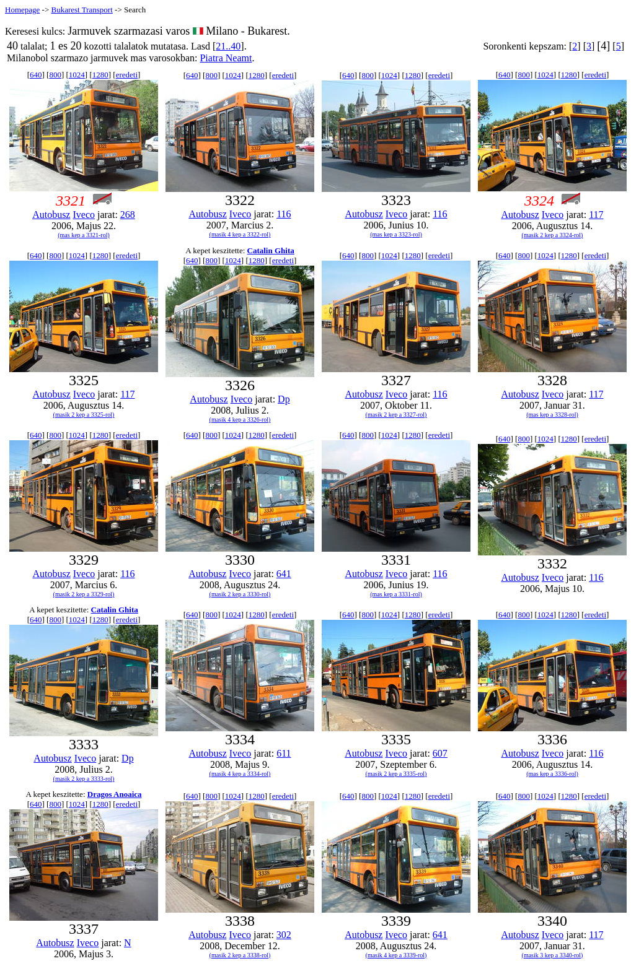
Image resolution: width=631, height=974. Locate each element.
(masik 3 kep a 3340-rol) (552, 955)
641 (283, 573)
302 (283, 934)
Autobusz (51, 214)
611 (283, 753)
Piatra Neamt (226, 58)
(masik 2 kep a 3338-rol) (240, 955)
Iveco (84, 214)
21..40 (228, 46)
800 (55, 74)
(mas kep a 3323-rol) (396, 234)
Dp (284, 399)
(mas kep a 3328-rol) (552, 414)
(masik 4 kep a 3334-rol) (240, 773)
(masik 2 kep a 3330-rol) (240, 594)
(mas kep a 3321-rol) (84, 235)
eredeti (127, 74)
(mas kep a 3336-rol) (552, 773)
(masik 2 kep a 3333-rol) (84, 778)
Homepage (22, 9)
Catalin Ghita (270, 250)
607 (440, 753)
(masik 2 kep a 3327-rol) (396, 414)
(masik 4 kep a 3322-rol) (240, 234)
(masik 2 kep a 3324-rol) (552, 235)
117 (596, 214)
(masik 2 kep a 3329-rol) (84, 594)
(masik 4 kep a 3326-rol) (240, 419)
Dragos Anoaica (114, 794)
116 (283, 214)
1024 (77, 74)
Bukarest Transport (81, 9)
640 (36, 74)
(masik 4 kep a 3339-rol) (396, 955)
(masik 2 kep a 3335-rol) (396, 773)
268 (127, 214)
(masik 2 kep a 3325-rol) (84, 414)
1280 (100, 74)
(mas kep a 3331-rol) (396, 594)
